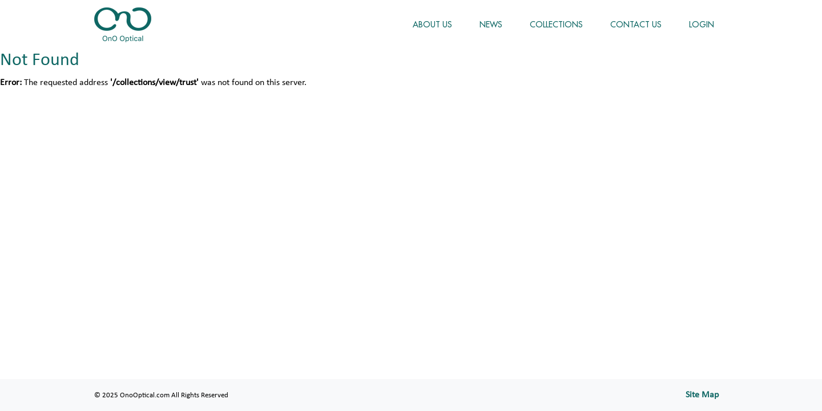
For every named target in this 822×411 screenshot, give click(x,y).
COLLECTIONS (556, 24)
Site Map (702, 395)
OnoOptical (122, 24)
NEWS (491, 24)
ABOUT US (432, 24)
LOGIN (701, 24)
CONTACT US (636, 24)
